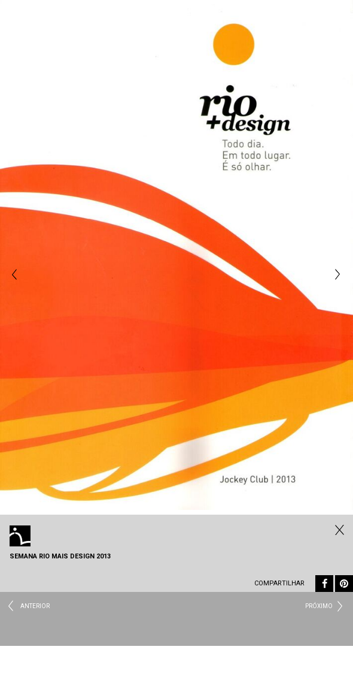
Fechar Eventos (338, 530)
